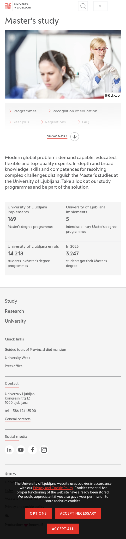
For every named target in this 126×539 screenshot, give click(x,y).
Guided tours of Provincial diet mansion (35, 350)
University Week (17, 358)
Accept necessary (78, 513)
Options (38, 513)
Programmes (22, 111)
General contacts (17, 419)
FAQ (82, 122)
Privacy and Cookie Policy (53, 488)
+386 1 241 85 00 (23, 411)
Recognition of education (72, 111)
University (15, 321)
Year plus (18, 122)
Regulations (52, 122)
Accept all (63, 529)
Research (14, 311)
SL (100, 6)
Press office (14, 366)
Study (11, 301)
